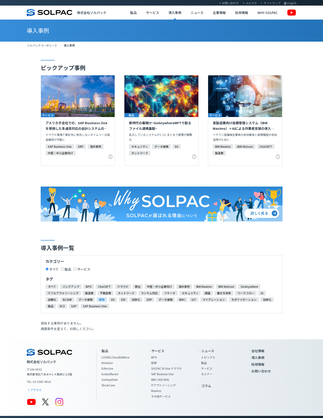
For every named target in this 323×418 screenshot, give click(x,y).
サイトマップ (272, 3)
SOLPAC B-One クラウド (166, 368)
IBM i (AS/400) (160, 379)
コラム (206, 385)
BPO (89, 286)
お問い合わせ (230, 3)
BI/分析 (67, 299)
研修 (154, 363)
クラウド (122, 286)
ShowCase (108, 385)
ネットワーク (126, 293)
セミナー (206, 374)
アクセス (35, 390)
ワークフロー (245, 293)
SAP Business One (95, 306)
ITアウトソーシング (163, 385)
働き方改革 (224, 293)
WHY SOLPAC (267, 12)
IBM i (182, 299)
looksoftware (109, 374)
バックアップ (71, 286)
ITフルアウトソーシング (63, 293)
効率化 (136, 299)
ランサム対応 (149, 293)
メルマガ (251, 3)
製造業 (89, 293)
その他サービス (161, 396)
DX (113, 299)
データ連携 (86, 299)
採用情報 (241, 12)
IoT (194, 299)
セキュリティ (190, 293)
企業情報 (219, 12)
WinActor (107, 363)
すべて (54, 269)
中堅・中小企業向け (159, 286)
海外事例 (184, 286)
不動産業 (105, 293)
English (291, 3)
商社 (137, 286)
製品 (133, 12)
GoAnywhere (249, 286)
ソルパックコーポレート (42, 45)
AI (262, 293)
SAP (74, 306)
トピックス (208, 357)
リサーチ (169, 293)
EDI (123, 299)
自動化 (52, 299)
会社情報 (257, 350)
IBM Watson (226, 286)
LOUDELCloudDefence (115, 357)
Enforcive (107, 368)
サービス (152, 12)
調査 (207, 293)
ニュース (197, 12)
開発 (102, 299)
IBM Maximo (204, 286)
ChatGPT (104, 286)
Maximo (156, 391)
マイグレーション (214, 299)
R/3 (62, 306)
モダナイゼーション (243, 299)
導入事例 (174, 12)
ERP (149, 299)
